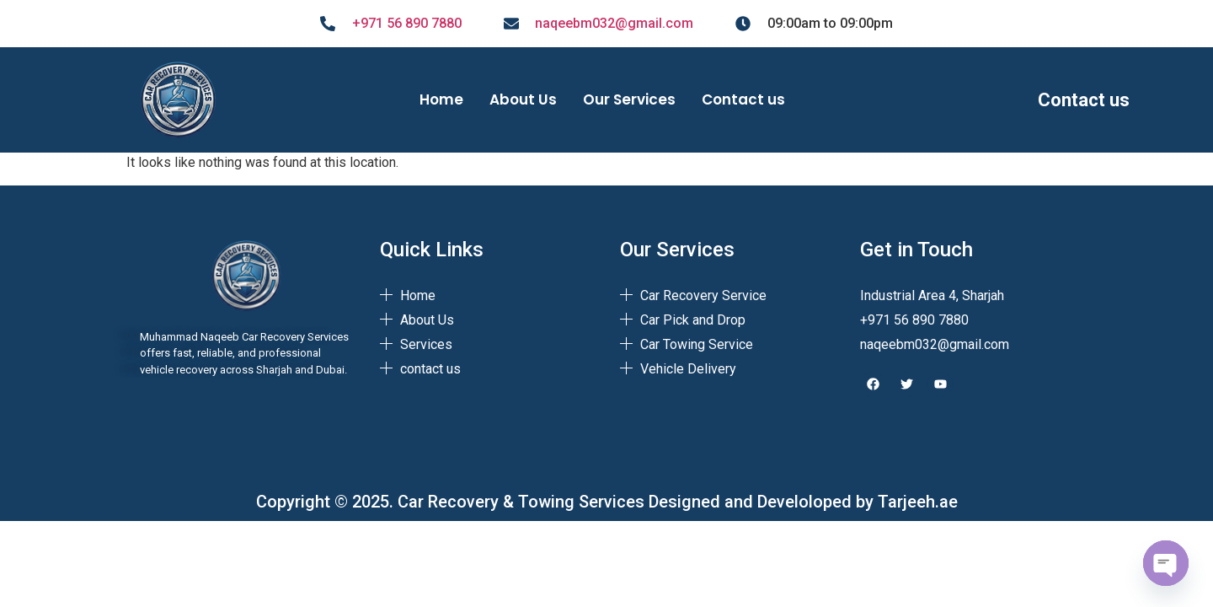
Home (441, 99)
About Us (523, 99)
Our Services (629, 99)
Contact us (743, 99)
